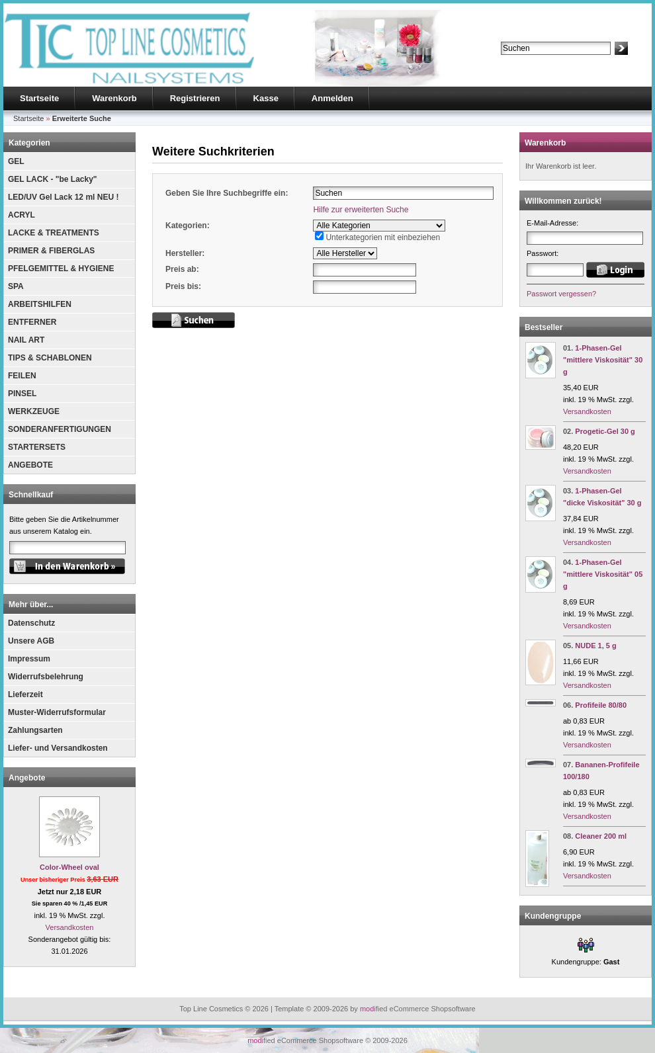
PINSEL (22, 393)
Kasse (266, 98)
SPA (16, 286)
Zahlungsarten (35, 730)
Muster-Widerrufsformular (57, 712)
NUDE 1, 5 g (595, 646)
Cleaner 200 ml (601, 836)
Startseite (39, 98)
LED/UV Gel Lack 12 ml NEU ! (63, 197)
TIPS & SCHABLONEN (50, 357)
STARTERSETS (37, 447)
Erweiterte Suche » (531, 61)
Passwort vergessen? (561, 294)
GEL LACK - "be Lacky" (52, 179)
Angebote (27, 777)
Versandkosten (70, 927)
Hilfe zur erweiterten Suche (360, 209)
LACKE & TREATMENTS (53, 232)
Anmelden (332, 98)
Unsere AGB (31, 641)
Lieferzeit (25, 694)
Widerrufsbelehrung (45, 676)
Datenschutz (31, 623)
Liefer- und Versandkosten (58, 748)
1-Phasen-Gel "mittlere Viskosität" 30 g (602, 360)
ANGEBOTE (30, 465)
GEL (16, 161)
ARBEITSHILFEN (39, 304)
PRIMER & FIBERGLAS (51, 250)
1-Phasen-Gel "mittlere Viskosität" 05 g (602, 574)
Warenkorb (114, 98)
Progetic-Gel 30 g (604, 431)
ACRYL (21, 215)
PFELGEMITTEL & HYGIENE (61, 268)
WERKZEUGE (34, 411)
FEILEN (22, 375)
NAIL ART (26, 340)
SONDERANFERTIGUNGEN (59, 429)
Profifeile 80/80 (601, 705)
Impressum (29, 658)
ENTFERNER (32, 322)
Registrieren (195, 98)
